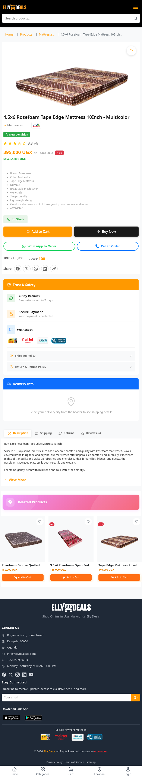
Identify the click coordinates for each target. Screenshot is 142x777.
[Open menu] (135, 7)
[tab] (18, 433)
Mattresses (13, 125)
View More (15, 480)
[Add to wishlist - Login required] (40, 522)
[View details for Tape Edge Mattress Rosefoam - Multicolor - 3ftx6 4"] (119, 539)
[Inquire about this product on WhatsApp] (39, 246)
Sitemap (90, 762)
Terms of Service (74, 762)
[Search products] (135, 18)
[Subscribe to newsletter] (135, 698)
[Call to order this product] (108, 246)
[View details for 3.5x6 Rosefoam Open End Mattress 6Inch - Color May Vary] (71, 539)
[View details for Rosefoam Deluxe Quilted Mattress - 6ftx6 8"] (22, 539)
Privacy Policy (54, 762)
